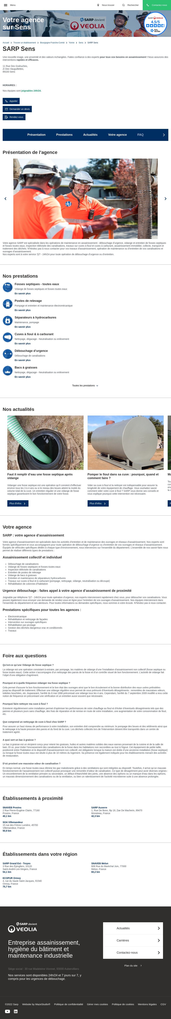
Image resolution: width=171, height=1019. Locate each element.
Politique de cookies (123, 1004)
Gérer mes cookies (97, 1004)
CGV (163, 1004)
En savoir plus (23, 293)
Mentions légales (147, 1004)
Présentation (36, 134)
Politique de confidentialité (68, 1004)
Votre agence (117, 134)
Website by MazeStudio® (36, 1004)
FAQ (140, 134)
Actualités (90, 134)
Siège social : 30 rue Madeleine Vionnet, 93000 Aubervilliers (43, 968)
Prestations (64, 134)
